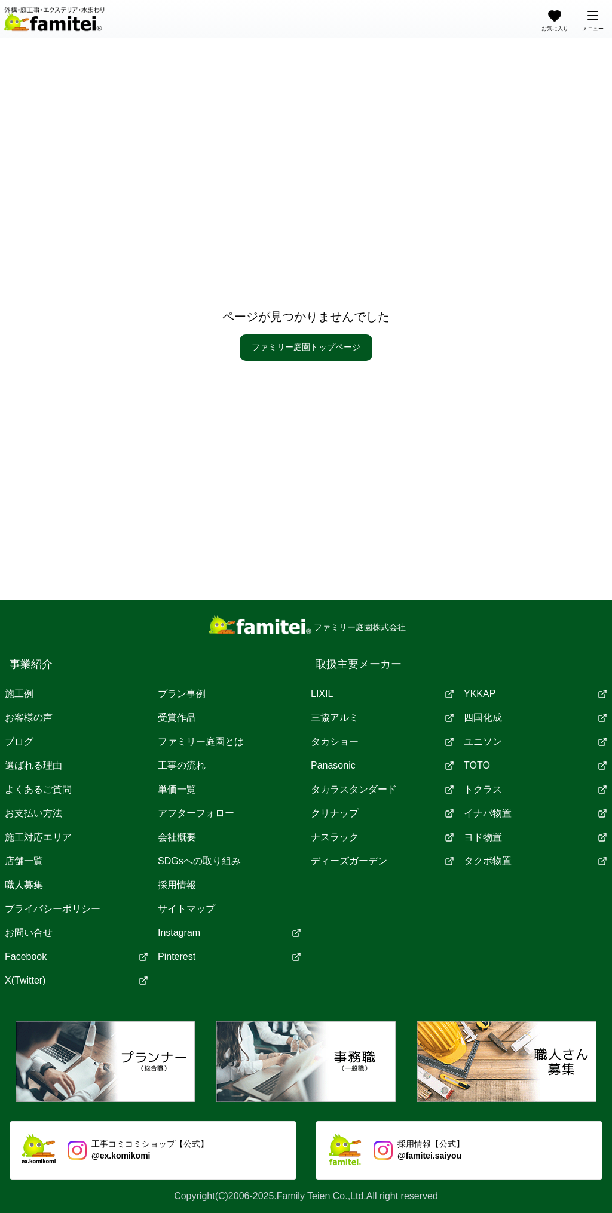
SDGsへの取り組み (199, 861)
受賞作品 (177, 718)
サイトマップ (186, 909)
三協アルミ (382, 718)
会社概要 (177, 837)
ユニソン (535, 741)
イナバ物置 (535, 813)
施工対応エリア (38, 837)
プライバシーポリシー (52, 909)
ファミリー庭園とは (201, 741)
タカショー (382, 741)
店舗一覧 (24, 861)
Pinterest (229, 956)
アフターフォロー (196, 813)
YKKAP (535, 694)
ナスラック (382, 837)
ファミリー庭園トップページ (306, 347)
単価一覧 (177, 789)
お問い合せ (29, 933)
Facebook (76, 956)
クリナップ (382, 813)
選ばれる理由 (33, 765)
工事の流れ (182, 765)
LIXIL (382, 694)
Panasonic (382, 765)
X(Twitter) (76, 980)
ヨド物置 (535, 837)
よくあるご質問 (38, 789)
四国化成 (535, 718)
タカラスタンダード (382, 789)
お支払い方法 (33, 813)
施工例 (19, 694)
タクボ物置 (535, 861)
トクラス (535, 789)
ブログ (19, 741)
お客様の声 (29, 718)
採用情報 (177, 885)
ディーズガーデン (382, 861)
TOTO (535, 765)
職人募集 (24, 885)
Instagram (229, 933)
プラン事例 (182, 694)
